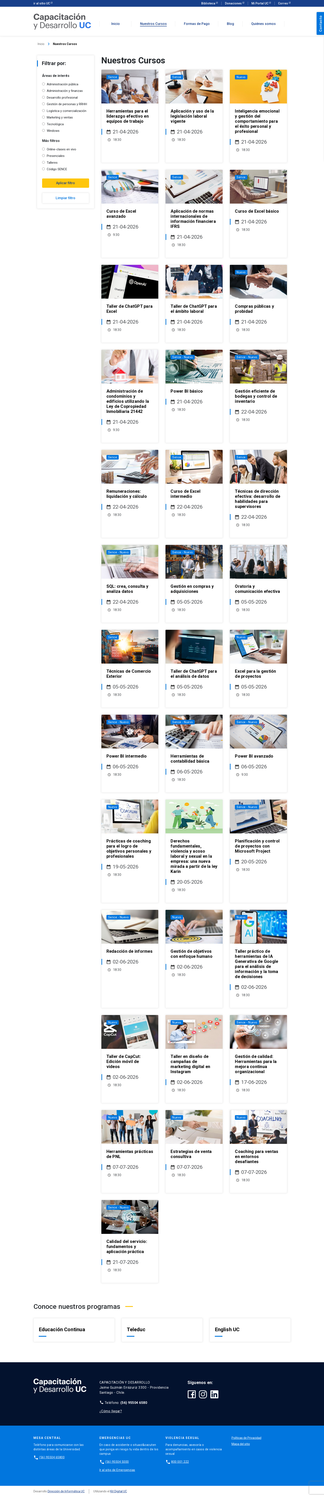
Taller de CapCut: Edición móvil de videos (123, 1061)
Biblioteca (208, 3)
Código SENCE (57, 169)
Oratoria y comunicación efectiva (257, 589)
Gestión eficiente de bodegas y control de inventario (256, 396)
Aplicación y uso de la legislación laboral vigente (192, 116)
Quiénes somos (263, 24)
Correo (283, 3)
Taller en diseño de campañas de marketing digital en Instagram (190, 1064)
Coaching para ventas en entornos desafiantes (256, 1156)
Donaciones (233, 3)
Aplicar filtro (65, 183)
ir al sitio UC (42, 3)
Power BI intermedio (126, 756)
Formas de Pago (197, 24)
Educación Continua (62, 1329)
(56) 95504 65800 (52, 1457)
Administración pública (62, 84)
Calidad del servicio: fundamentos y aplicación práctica (126, 1246)
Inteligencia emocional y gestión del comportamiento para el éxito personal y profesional (257, 121)
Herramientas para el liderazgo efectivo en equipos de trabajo (127, 116)
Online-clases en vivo (61, 149)
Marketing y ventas (60, 117)
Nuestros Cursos (153, 24)
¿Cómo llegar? (110, 1411)
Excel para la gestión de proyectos (255, 674)
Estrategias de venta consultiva (191, 1154)
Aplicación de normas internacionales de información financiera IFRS (193, 219)
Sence (112, 77)
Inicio (115, 24)
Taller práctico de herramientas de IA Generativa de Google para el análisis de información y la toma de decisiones (256, 964)
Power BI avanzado (254, 756)
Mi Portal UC (260, 3)
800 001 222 (180, 1461)
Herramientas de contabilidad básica (190, 759)
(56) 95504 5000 (117, 1461)
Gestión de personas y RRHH (67, 104)
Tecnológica (55, 124)
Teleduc (136, 1329)
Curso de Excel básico (257, 211)
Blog (230, 24)
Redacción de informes (129, 951)
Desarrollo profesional (62, 97)
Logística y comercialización (66, 111)
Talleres (52, 163)
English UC (227, 1329)
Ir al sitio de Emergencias (117, 1470)
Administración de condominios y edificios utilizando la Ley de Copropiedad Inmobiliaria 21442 (127, 401)
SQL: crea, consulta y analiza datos (127, 589)
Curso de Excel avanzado (121, 214)
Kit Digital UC (118, 1491)
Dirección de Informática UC (66, 1491)
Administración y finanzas (65, 91)
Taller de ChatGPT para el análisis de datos (194, 674)
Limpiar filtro (65, 198)
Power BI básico (187, 391)
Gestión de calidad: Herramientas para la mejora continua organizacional (256, 1064)
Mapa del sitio (241, 1444)
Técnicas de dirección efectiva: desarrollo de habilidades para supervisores (257, 499)
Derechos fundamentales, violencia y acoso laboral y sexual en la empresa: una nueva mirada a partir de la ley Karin (194, 856)
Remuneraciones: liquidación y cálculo (126, 494)
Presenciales (56, 156)
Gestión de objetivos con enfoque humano (191, 954)
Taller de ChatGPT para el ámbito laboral (194, 309)
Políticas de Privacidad (246, 1438)
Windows (53, 131)
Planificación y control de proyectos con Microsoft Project (257, 846)
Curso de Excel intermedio (185, 494)
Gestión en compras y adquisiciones (192, 589)
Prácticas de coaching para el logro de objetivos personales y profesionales (129, 848)
